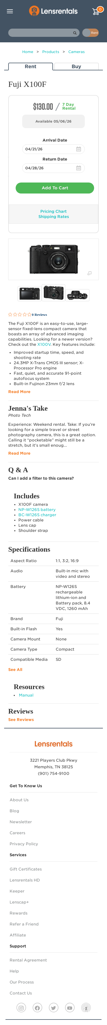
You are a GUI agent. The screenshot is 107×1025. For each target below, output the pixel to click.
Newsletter (21, 822)
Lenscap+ (19, 902)
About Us (19, 800)
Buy (76, 66)
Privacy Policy (24, 844)
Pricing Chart (53, 211)
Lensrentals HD (25, 880)
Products (50, 52)
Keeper (17, 891)
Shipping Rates (53, 216)
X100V (43, 344)
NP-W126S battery (37, 509)
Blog (14, 811)
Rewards (18, 913)
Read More (19, 391)
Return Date (55, 159)
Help (14, 971)
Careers (17, 833)
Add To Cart (55, 188)
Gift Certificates (26, 869)
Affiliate (18, 935)
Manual (26, 695)
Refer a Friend (24, 924)
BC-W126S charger (37, 515)
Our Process (22, 982)
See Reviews (21, 719)
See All (15, 669)
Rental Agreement (28, 960)
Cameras (76, 52)
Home (27, 52)
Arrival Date (55, 140)
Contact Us (21, 993)
